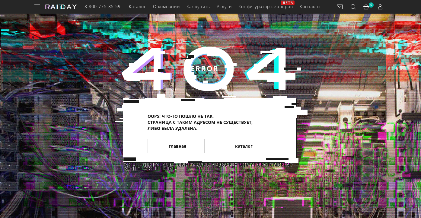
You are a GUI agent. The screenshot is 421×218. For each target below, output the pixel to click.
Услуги (224, 6)
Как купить (198, 6)
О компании (166, 6)
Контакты (310, 6)
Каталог (137, 6)
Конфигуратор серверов (265, 6)
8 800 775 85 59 (103, 6)
